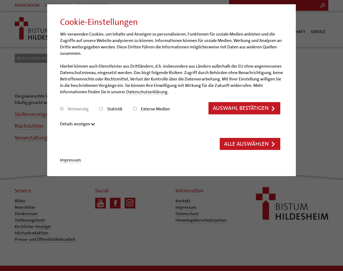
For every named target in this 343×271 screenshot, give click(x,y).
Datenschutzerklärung (146, 92)
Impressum (70, 160)
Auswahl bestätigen (244, 108)
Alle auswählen (250, 144)
